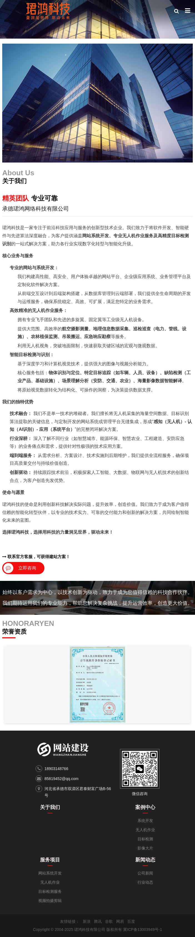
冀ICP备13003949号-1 (142, 929)
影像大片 (145, 848)
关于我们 (50, 807)
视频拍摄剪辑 (50, 900)
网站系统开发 (50, 873)
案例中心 (145, 807)
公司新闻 (145, 873)
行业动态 (145, 882)
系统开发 (145, 820)
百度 (131, 921)
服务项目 (50, 860)
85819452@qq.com (61, 778)
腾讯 (98, 921)
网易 (120, 921)
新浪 (87, 921)
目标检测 (145, 839)
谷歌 (109, 921)
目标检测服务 (50, 891)
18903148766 (56, 768)
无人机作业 (145, 830)
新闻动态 (145, 860)
